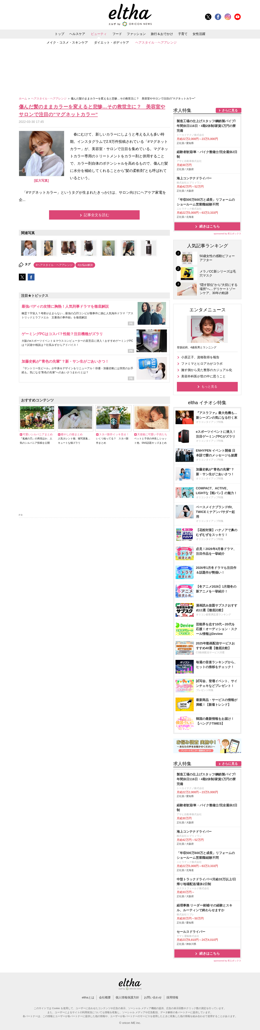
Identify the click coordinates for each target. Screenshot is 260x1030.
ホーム (23, 98)
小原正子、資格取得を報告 (200, 357)
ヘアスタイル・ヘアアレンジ (156, 42)
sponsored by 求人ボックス (227, 233)
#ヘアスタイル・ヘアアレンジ (54, 265)
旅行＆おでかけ (162, 34)
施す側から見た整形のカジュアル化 (206, 370)
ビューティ (99, 34)
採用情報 (172, 997)
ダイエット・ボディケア (111, 42)
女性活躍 (199, 34)
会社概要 (105, 997)
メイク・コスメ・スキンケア (67, 42)
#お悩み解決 (85, 265)
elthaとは (88, 997)
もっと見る (209, 386)
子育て (183, 34)
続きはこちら (209, 226)
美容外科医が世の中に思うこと (203, 376)
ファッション (136, 34)
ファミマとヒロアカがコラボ (202, 363)
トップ (59, 34)
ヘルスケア (77, 34)
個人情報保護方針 (127, 997)
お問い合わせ (153, 997)
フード (117, 34)
